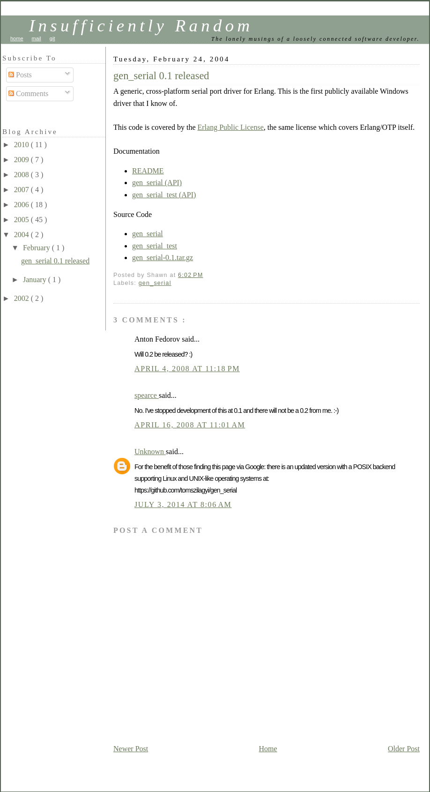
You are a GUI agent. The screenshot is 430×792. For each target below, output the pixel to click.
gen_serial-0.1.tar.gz (162, 258)
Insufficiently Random (141, 25)
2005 (22, 220)
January (35, 280)
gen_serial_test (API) (164, 195)
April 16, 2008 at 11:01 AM (189, 425)
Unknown (150, 452)
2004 (22, 235)
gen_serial (147, 234)
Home (268, 749)
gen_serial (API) (157, 183)
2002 (22, 298)
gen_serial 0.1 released (161, 76)
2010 (22, 145)
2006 (22, 205)
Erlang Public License (231, 127)
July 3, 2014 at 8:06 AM (182, 504)
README (148, 171)
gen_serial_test (154, 246)
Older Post (404, 749)
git (52, 38)
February (37, 248)
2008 (22, 175)
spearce (146, 395)
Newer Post (130, 749)
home (16, 38)
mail (36, 38)
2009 (22, 160)
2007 (22, 190)
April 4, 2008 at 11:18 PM (187, 369)
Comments (28, 93)
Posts (20, 75)
